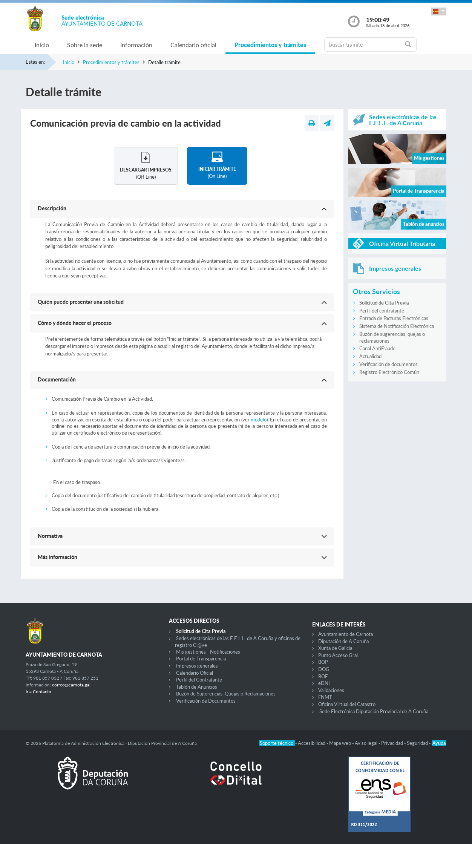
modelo (259, 420)
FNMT (325, 697)
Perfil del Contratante (199, 680)
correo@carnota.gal (71, 685)
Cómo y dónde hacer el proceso (75, 323)
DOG (323, 669)
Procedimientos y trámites (270, 44)
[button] (438, 11)
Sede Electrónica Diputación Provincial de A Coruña (373, 711)
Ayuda (439, 743)
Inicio (42, 44)
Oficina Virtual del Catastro (346, 704)
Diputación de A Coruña (343, 641)
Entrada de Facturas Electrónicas (393, 318)
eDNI (324, 683)
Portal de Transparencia (201, 659)
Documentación (57, 379)
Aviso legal (367, 743)
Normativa (50, 536)
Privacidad (392, 743)
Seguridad (418, 743)
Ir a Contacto (38, 691)
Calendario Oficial (194, 673)
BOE (323, 676)
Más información (57, 557)
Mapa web (340, 743)
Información (136, 44)
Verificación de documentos (388, 364)
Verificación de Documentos (206, 701)
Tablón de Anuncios (196, 687)
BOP (323, 662)
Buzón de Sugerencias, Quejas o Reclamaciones (226, 694)
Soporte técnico (277, 743)
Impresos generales (197, 666)
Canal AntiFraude (377, 348)
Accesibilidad (312, 743)
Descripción (52, 208)
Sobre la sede (84, 44)
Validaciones (331, 690)
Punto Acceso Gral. (338, 655)
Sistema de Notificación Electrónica (396, 326)
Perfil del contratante (381, 311)
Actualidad (370, 356)
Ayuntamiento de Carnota (345, 634)
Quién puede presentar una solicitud (81, 302)
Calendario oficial (193, 44)
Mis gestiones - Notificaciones (208, 652)
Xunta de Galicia (335, 648)
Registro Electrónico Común (389, 372)
